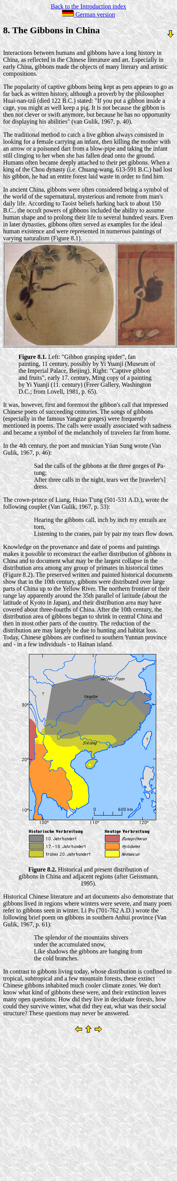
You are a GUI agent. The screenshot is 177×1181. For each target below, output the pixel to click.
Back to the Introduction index (88, 6)
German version (88, 14)
